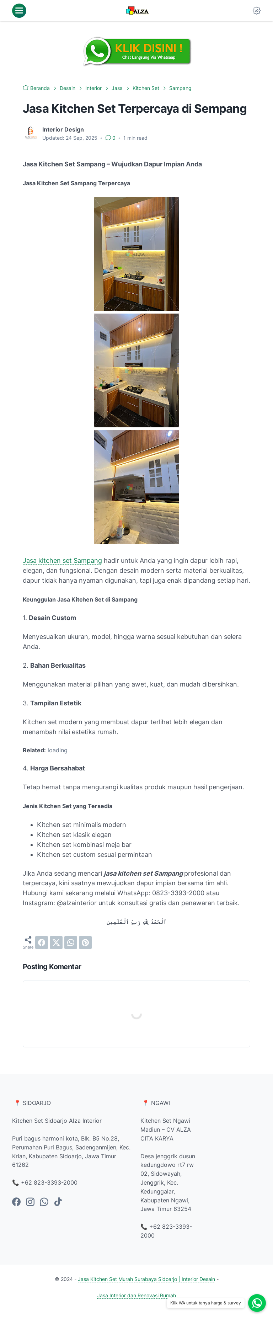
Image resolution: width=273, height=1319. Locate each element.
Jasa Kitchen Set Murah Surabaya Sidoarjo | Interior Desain (146, 1279)
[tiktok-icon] (58, 1202)
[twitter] (56, 942)
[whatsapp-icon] (44, 1202)
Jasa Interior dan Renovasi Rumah (136, 1295)
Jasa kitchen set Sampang (62, 560)
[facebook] (41, 942)
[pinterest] (85, 942)
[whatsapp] (70, 942)
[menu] (19, 11)
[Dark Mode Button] (256, 10)
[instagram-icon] (30, 1202)
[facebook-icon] (16, 1202)
